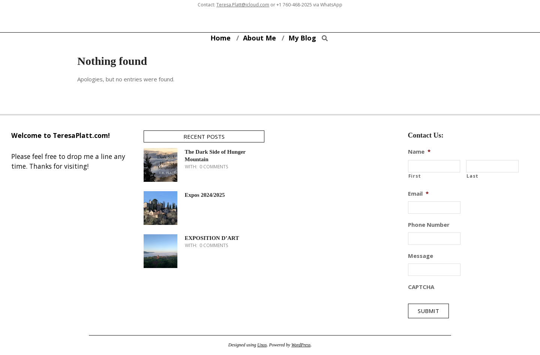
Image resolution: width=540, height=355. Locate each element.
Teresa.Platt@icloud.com (242, 4)
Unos (262, 345)
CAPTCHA (421, 287)
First (414, 176)
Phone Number (429, 224)
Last (472, 176)
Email (418, 193)
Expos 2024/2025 (205, 195)
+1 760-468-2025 (294, 4)
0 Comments (214, 166)
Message (420, 255)
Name (419, 151)
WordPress (300, 345)
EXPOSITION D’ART (212, 238)
